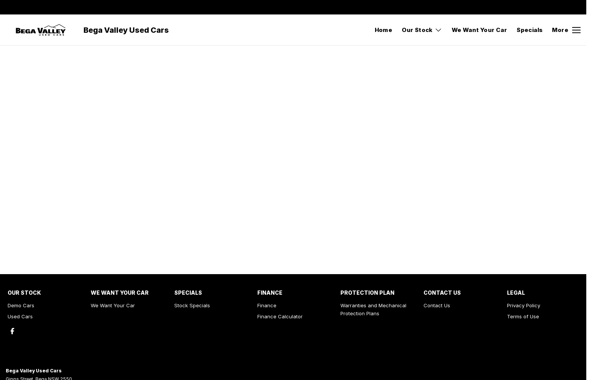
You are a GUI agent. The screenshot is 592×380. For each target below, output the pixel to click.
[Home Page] (41, 30)
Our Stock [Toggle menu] (422, 30)
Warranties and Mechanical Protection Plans (373, 309)
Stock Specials (192, 305)
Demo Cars (21, 305)
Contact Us (437, 305)
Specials (529, 30)
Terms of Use (523, 316)
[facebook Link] (576, 7)
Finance (266, 305)
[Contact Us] (463, 7)
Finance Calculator (280, 316)
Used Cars (20, 316)
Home (384, 30)
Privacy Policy (523, 305)
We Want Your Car (479, 30)
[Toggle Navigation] (566, 30)
